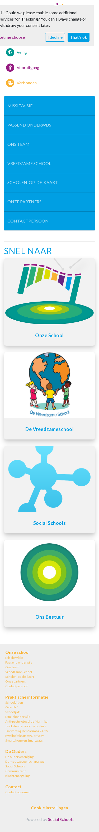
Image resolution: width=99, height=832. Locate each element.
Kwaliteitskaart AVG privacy (24, 736)
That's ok (78, 37)
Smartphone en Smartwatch (24, 740)
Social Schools (15, 766)
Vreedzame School (29, 163)
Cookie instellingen (49, 807)
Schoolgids (13, 712)
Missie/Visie (19, 105)
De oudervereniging (19, 757)
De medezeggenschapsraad (25, 761)
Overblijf (11, 707)
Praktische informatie (26, 696)
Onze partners (24, 201)
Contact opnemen (18, 792)
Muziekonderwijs (17, 717)
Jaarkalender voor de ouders (25, 726)
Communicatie (15, 771)
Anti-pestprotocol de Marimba (26, 721)
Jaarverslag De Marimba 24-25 (26, 731)
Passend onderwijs (29, 124)
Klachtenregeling (17, 776)
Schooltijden (14, 702)
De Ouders (16, 751)
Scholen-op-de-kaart (32, 182)
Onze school (17, 652)
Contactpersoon (28, 220)
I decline (55, 37)
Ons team (18, 144)
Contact (13, 786)
